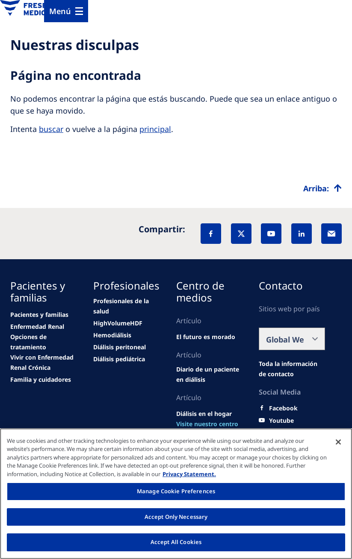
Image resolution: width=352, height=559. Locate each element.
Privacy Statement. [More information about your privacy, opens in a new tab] (189, 474)
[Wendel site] (39, 315)
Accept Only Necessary (176, 517)
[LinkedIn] (301, 233)
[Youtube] (281, 421)
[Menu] (66, 11)
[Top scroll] (322, 188)
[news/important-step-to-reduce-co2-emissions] (37, 327)
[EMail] (331, 233)
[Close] (338, 442)
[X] (241, 233)
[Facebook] (211, 233)
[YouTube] (271, 233)
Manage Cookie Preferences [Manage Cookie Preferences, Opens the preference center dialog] (176, 491)
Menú (60, 11)
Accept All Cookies (176, 542)
